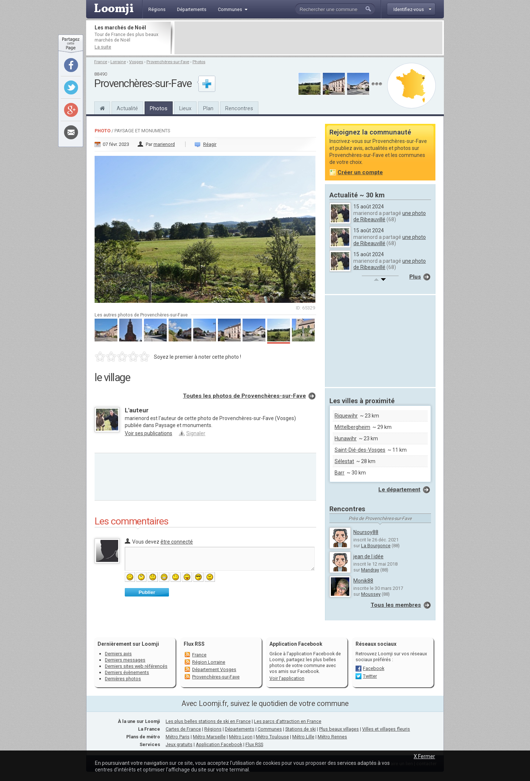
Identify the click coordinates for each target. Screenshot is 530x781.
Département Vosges (214, 669)
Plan (208, 108)
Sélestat (344, 461)
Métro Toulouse (272, 736)
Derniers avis (118, 653)
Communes (270, 729)
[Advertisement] (308, 37)
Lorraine (118, 62)
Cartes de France (183, 729)
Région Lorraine (208, 662)
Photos (198, 62)
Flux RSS (194, 644)
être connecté (176, 542)
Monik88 (363, 581)
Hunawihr (346, 438)
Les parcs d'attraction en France (287, 721)
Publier (146, 592)
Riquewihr (346, 416)
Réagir (209, 144)
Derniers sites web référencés (136, 666)
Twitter (370, 676)
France (100, 62)
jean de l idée (368, 556)
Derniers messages (125, 660)
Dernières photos (123, 678)
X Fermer (424, 756)
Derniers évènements (127, 672)
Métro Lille (303, 736)
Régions (213, 729)
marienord (164, 144)
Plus (415, 276)
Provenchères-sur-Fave (167, 62)
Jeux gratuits (179, 744)
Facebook (373, 668)
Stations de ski (300, 729)
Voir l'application (286, 678)
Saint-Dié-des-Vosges (360, 450)
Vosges (136, 62)
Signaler (195, 433)
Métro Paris (178, 736)
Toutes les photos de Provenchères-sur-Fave (244, 396)
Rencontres (239, 108)
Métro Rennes (332, 736)
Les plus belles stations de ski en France (208, 721)
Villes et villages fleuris (386, 729)
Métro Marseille (209, 736)
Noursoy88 (365, 532)
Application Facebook (219, 744)
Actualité (127, 108)
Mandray (370, 570)
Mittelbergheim (352, 427)
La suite (103, 47)
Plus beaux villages (339, 729)
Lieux (185, 108)
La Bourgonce (376, 545)
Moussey (371, 594)
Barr (339, 473)
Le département (399, 489)
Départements (239, 729)
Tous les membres (396, 605)
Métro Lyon (240, 736)
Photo (102, 130)
